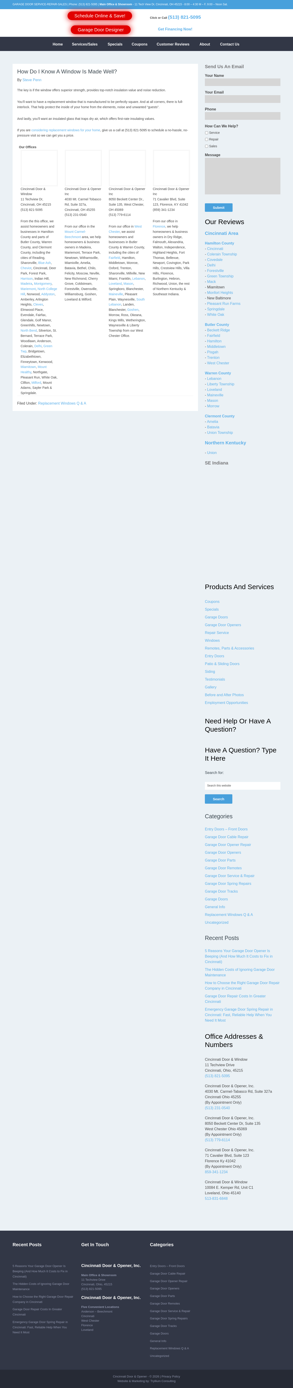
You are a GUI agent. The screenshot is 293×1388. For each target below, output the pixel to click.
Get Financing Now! (175, 29)
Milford (36, 382)
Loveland (115, 283)
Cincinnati (215, 249)
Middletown (216, 347)
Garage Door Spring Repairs (228, 884)
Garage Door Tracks (221, 891)
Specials (212, 609)
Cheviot (26, 268)
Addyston (47, 294)
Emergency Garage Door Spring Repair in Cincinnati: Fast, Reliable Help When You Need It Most (239, 1014)
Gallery (211, 687)
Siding (210, 672)
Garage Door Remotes (223, 868)
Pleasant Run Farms (224, 304)
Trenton (213, 358)
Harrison (27, 278)
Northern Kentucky (225, 442)
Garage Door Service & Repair (230, 876)
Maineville (116, 294)
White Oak (215, 315)
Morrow (213, 406)
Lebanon (138, 278)
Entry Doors (214, 656)
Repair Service (217, 633)
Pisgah (212, 352)
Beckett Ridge (218, 330)
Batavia (213, 427)
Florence (159, 226)
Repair (213, 139)
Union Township (220, 433)
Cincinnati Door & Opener (130, 1376)
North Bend (29, 330)
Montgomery (43, 283)
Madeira (26, 283)
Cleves (38, 304)
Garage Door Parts (220, 860)
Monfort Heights (220, 293)
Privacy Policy (171, 1376)
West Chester (218, 363)
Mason (128, 283)
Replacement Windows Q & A (62, 403)
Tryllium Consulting (163, 1381)
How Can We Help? (221, 126)
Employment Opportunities (226, 703)
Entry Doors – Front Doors (226, 829)
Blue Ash (44, 263)
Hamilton (214, 341)
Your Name (214, 76)
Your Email (214, 92)
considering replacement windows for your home (65, 130)
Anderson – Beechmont (96, 1311)
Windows (212, 640)
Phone (210, 109)
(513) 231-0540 (217, 1108)
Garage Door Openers (223, 625)
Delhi (38, 346)
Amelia (212, 422)
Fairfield (114, 258)
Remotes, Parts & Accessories (229, 648)
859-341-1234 (216, 1172)
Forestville (215, 271)
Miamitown (28, 367)
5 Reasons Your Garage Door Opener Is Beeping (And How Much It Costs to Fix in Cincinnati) (239, 956)
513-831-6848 (216, 1198)
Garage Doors (216, 617)
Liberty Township (220, 384)
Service (214, 132)
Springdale (216, 309)
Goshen (132, 309)
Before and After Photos (224, 695)
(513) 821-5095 (88, 4)
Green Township (220, 276)
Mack (211, 282)
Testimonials (215, 679)
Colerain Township (222, 254)
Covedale (215, 260)
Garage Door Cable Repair (226, 837)
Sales (213, 146)
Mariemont (28, 289)
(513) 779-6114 (217, 1140)
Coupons (212, 602)
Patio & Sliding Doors (222, 664)
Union (212, 453)
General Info (215, 907)
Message (212, 155)
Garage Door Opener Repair (228, 845)
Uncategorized (216, 922)
